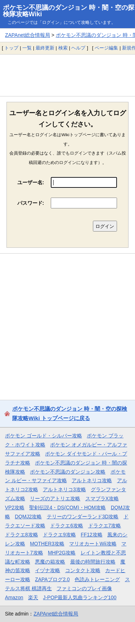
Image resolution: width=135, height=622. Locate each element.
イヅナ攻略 (47, 570)
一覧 (27, 48)
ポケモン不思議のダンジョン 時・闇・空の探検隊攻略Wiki (68, 11)
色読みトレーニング (97, 579)
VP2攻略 (14, 507)
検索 (63, 48)
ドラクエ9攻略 (59, 534)
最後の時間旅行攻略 (93, 562)
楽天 (33, 597)
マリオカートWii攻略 (92, 544)
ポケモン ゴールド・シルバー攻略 (43, 436)
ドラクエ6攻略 (66, 525)
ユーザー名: (30, 182)
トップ (11, 48)
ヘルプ (78, 48)
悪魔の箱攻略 (50, 562)
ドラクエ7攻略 (104, 525)
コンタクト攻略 (82, 570)
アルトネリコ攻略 (92, 480)
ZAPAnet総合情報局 (27, 35)
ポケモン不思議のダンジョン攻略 (67, 472)
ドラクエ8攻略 (21, 534)
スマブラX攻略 (102, 498)
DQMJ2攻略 (28, 516)
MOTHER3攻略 (47, 544)
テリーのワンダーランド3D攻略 (83, 516)
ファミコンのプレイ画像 (84, 588)
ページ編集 (106, 48)
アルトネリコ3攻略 (64, 489)
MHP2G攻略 (62, 553)
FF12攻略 (91, 534)
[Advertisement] (67, 75)
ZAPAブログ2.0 (52, 579)
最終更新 (45, 48)
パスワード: (30, 203)
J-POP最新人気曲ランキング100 (80, 597)
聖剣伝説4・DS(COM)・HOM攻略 (67, 507)
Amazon (14, 597)
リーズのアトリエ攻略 (55, 498)
